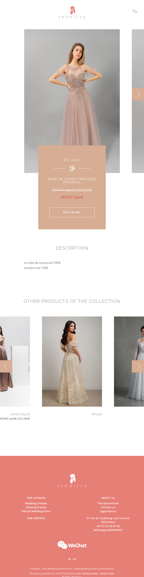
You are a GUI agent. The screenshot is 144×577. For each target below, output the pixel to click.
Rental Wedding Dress (36, 511)
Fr (69, 559)
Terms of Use (107, 573)
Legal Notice (108, 511)
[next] (138, 94)
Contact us (108, 507)
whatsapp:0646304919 (108, 530)
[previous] (6, 366)
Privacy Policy (90, 573)
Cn (74, 559)
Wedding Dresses (36, 503)
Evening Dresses (36, 507)
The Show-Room (108, 503)
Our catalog (36, 498)
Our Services (36, 518)
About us (108, 498)
